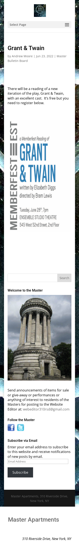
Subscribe (20, 472)
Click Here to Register (39, 237)
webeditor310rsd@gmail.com (46, 409)
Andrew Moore (22, 56)
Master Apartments (33, 519)
